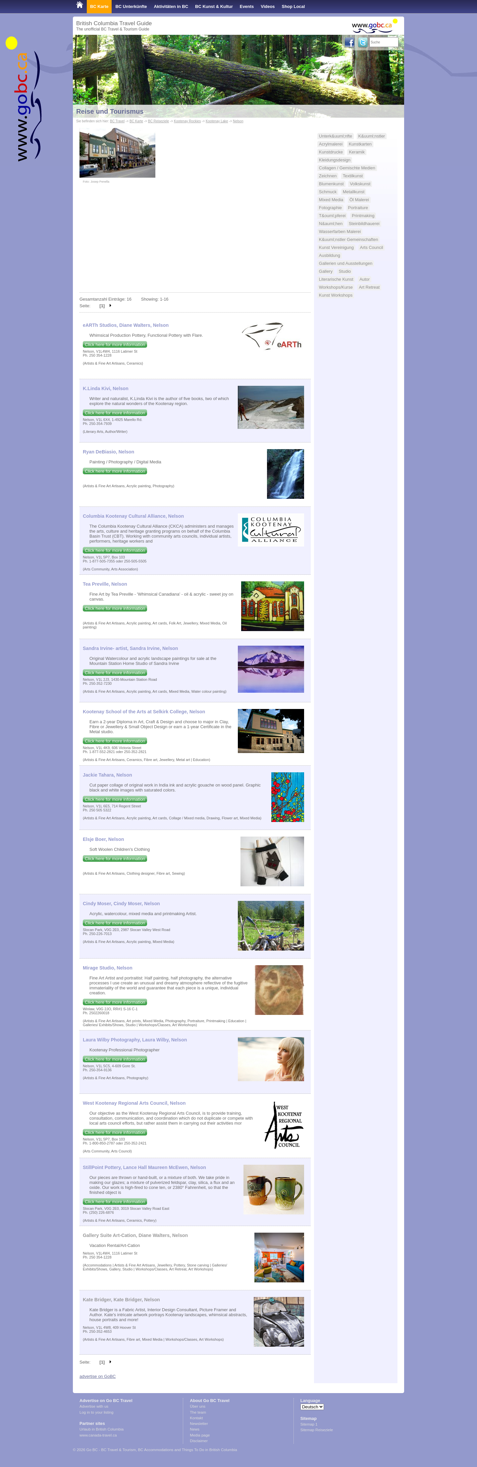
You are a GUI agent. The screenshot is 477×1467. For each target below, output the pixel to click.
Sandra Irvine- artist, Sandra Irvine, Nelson (130, 648)
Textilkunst (353, 175)
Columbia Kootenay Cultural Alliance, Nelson (133, 516)
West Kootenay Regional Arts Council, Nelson (134, 1103)
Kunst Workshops (335, 295)
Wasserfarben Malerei (340, 231)
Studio (345, 271)
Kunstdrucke (331, 151)
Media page (200, 1435)
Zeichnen (328, 175)
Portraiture (358, 207)
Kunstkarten (360, 144)
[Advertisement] (195, 242)
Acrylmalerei (331, 144)
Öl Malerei (359, 199)
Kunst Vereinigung (336, 247)
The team (198, 1412)
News (194, 1429)
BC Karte (99, 6)
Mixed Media (331, 199)
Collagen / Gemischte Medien (347, 167)
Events (247, 6)
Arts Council (371, 247)
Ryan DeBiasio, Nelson (108, 451)
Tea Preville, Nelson (105, 584)
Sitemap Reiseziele (316, 1430)
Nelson (238, 121)
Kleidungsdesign (334, 159)
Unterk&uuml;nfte (335, 136)
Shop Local (293, 6)
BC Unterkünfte (131, 6)
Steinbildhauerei (364, 223)
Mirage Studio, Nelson (107, 967)
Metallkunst (354, 191)
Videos (268, 6)
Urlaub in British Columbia (102, 1429)
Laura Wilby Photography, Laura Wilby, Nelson (135, 1039)
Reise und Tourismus (109, 111)
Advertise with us (94, 1406)
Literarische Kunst (336, 279)
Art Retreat (369, 287)
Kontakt (196, 1418)
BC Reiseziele (158, 121)
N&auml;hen (331, 223)
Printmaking (363, 215)
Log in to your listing (96, 1412)
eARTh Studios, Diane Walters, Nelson (126, 325)
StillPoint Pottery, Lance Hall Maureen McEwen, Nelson (144, 1167)
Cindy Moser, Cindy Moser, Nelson (121, 903)
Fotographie (330, 207)
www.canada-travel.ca (98, 1435)
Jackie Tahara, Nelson (107, 775)
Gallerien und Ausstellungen (345, 263)
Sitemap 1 (309, 1424)
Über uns (197, 1406)
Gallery (326, 271)
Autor (364, 279)
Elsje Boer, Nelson (103, 839)
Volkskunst (360, 183)
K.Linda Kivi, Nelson (106, 388)
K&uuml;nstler (371, 136)
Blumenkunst (331, 183)
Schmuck (328, 191)
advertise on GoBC (98, 1376)
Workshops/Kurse (336, 287)
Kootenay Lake (217, 121)
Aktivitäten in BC (171, 6)
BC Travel (117, 121)
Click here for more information (115, 344)
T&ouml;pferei (332, 215)
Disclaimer (199, 1441)
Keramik (357, 151)
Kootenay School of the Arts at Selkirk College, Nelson (144, 711)
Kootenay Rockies (187, 121)
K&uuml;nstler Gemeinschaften (348, 239)
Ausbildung (329, 255)
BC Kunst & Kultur (214, 6)
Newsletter (199, 1424)
